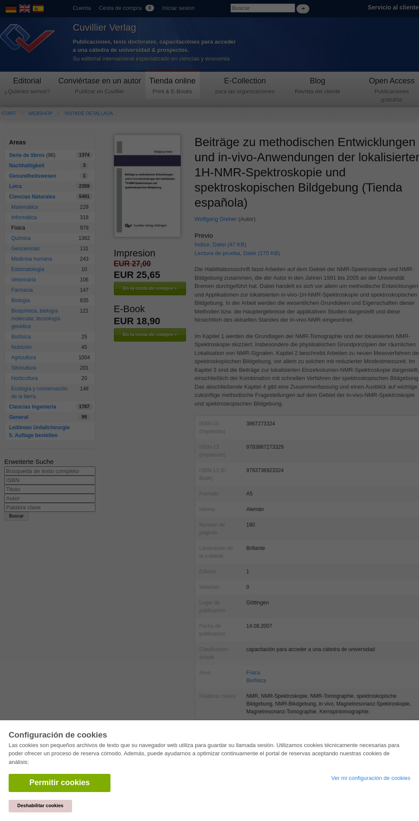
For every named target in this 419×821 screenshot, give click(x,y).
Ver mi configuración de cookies (370, 778)
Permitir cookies (59, 782)
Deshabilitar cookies (40, 805)
